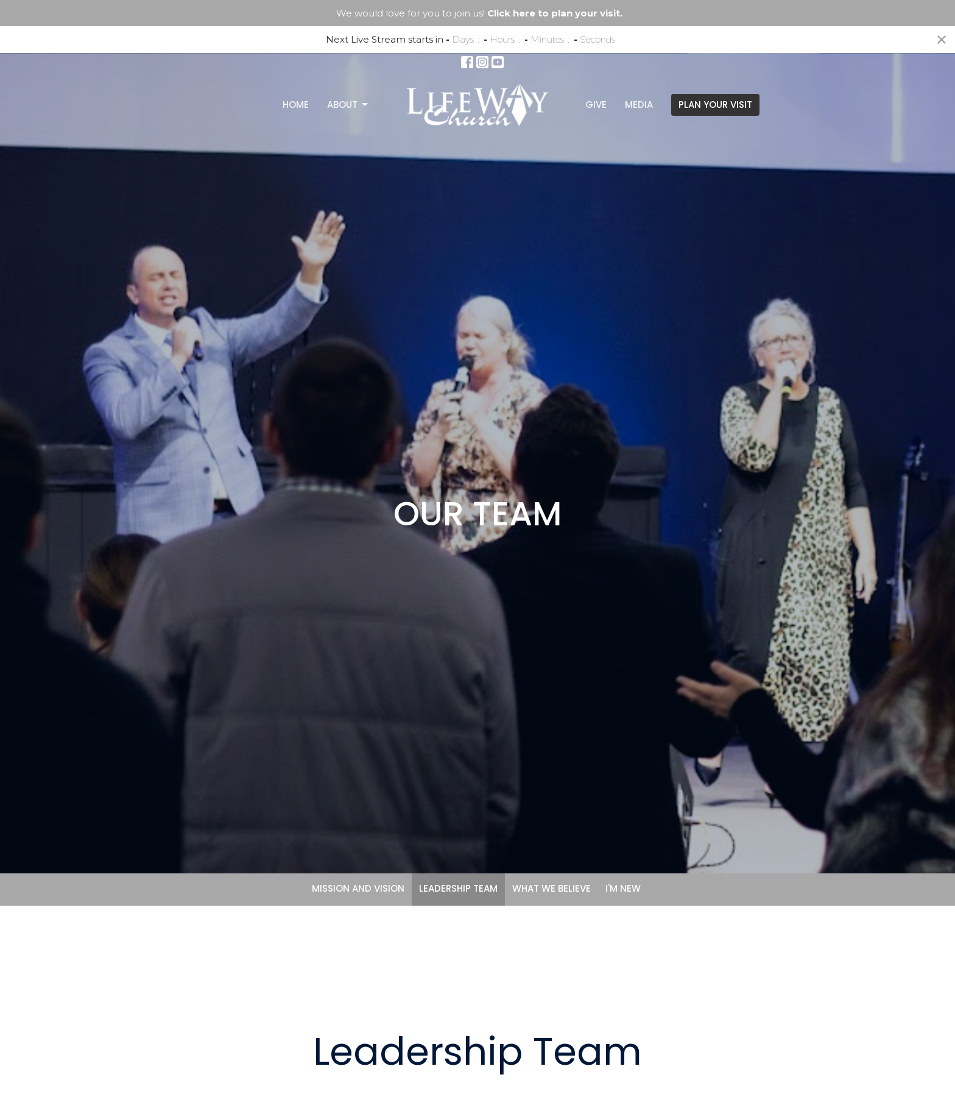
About (348, 104)
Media (639, 104)
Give (596, 104)
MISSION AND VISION (358, 888)
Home (296, 104)
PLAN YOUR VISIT (715, 104)
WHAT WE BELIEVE (551, 888)
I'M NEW (623, 888)
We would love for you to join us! (479, 13)
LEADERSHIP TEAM (458, 888)
